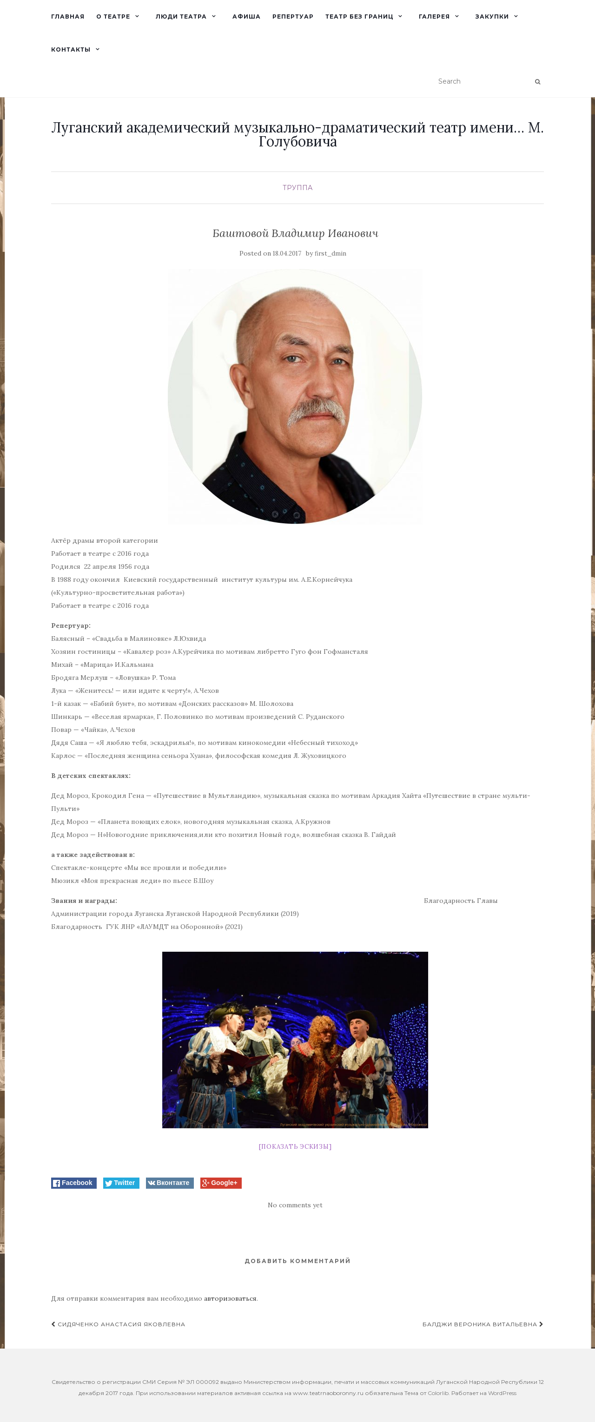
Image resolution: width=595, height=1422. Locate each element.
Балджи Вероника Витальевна (483, 1324)
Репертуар (293, 16)
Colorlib (438, 1392)
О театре (113, 16)
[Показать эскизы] (295, 1147)
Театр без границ (359, 16)
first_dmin (330, 253)
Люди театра (181, 16)
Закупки (492, 16)
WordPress (502, 1392)
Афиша (246, 16)
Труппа (297, 188)
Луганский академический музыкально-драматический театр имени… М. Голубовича (297, 134)
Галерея (434, 16)
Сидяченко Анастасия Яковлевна (118, 1324)
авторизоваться (230, 1298)
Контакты (71, 49)
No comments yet (295, 1205)
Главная (68, 16)
